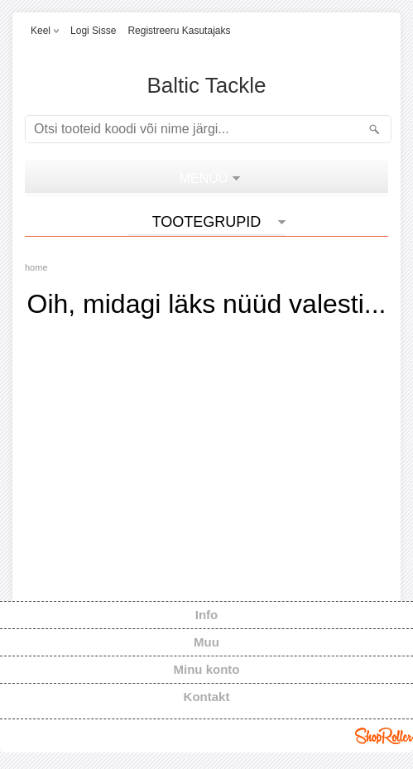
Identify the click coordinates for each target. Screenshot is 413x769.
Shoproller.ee (384, 736)
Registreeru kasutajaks (178, 30)
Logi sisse (93, 30)
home (36, 267)
